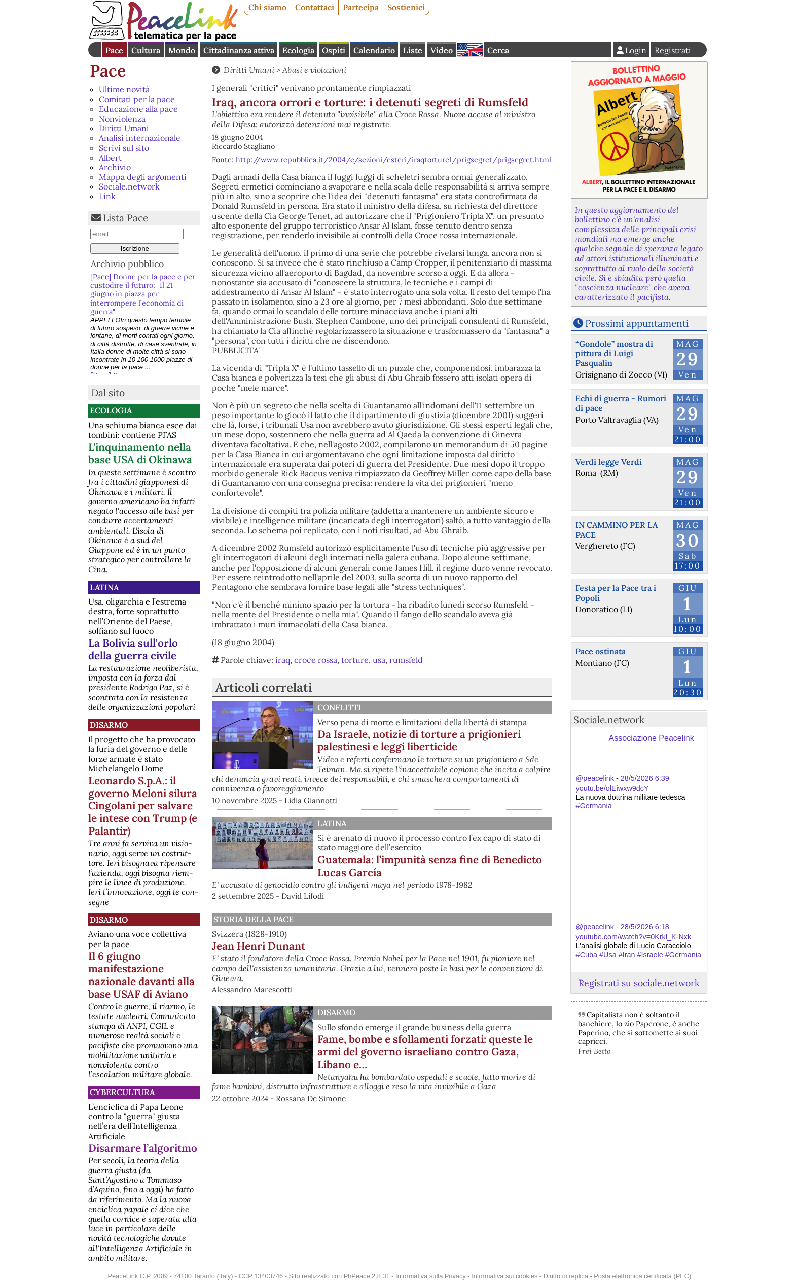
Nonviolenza (122, 119)
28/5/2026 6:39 (645, 778)
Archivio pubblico (127, 264)
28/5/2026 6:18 (645, 927)
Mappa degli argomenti (143, 177)
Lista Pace (125, 218)
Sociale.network (129, 186)
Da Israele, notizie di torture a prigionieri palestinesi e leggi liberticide (419, 740)
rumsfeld (406, 660)
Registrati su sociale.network (639, 983)
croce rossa (315, 660)
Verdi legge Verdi (608, 462)
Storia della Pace (253, 919)
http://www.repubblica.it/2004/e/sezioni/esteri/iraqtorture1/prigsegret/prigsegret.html (393, 159)
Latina (104, 587)
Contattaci (314, 7)
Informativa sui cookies (504, 1276)
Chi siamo (267, 7)
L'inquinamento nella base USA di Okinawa (140, 453)
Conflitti (339, 707)
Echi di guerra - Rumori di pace (620, 403)
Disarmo (109, 725)
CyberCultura (122, 1092)
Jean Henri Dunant (258, 946)
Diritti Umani (124, 128)
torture (355, 660)
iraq (282, 660)
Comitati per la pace (137, 99)
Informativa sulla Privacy (430, 1276)
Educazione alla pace (138, 109)
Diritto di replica (566, 1276)
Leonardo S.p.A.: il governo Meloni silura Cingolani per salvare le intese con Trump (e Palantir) (142, 806)
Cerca (498, 50)
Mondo (181, 50)
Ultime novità (124, 89)
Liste (412, 50)
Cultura (145, 50)
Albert (110, 158)
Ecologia (298, 50)
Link (107, 196)
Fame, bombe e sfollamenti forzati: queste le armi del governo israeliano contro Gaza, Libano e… (425, 1051)
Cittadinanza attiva (238, 50)
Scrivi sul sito (124, 148)
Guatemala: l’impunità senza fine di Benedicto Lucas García (429, 866)
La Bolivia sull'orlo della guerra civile (133, 649)
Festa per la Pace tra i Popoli (615, 592)
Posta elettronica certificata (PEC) (642, 1276)
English (470, 49)
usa (379, 660)
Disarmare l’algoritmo (142, 1148)
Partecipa (361, 7)
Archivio (115, 167)
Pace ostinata (600, 651)
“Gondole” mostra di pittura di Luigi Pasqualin (614, 353)
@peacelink (595, 778)
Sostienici (406, 7)
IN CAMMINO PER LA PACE (616, 530)
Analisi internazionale (139, 138)
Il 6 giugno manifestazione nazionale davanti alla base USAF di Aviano (141, 975)
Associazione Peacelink (651, 738)
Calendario (374, 50)
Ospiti (333, 50)
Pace (114, 50)
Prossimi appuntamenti (637, 323)
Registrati (673, 50)
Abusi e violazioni (314, 70)
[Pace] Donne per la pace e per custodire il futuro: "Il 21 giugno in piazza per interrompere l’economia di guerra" (142, 294)
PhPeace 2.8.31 (367, 1276)
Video (441, 50)
